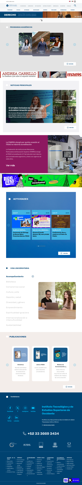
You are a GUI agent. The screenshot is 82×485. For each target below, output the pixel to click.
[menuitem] (23, 6)
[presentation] (8, 225)
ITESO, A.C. (39, 463)
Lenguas (29, 466)
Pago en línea (70, 461)
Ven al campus (20, 460)
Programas (9, 9)
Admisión (72, 9)
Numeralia (39, 465)
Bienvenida (9, 461)
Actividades (26, 9)
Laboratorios (20, 470)
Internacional (63, 9)
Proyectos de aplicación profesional (50, 462)
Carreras (9, 464)
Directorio (39, 460)
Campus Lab (20, 469)
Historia (39, 461)
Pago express (70, 463)
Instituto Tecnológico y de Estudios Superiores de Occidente (57, 410)
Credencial (69, 469)
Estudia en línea (11, 472)
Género (29, 468)
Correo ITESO (70, 467)
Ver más (10, 165)
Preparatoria (10, 463)
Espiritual (29, 464)
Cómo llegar (20, 461)
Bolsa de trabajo (41, 467)
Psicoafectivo (30, 463)
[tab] (20, 276)
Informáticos (70, 460)
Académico (30, 461)
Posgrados (9, 466)
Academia (45, 9)
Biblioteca (19, 467)
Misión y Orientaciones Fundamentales (61, 464)
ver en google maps (48, 425)
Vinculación (53, 9)
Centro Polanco (51, 474)
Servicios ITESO (71, 465)
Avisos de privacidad (41, 483)
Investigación (36, 9)
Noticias (18, 9)
